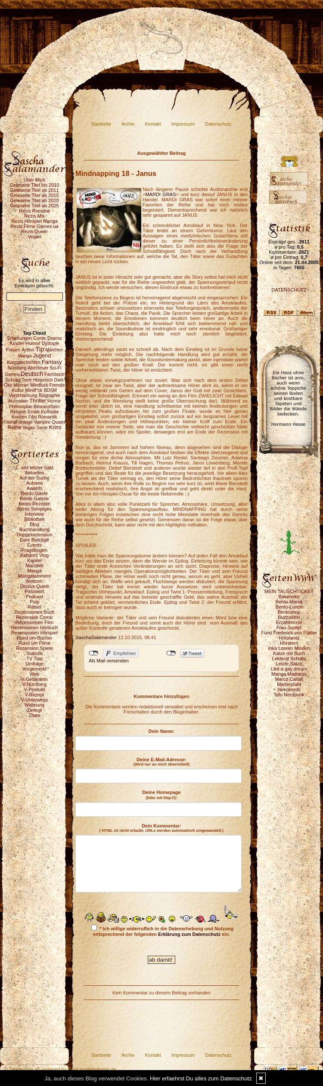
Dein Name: (162, 731)
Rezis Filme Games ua (34, 226)
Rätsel (34, 606)
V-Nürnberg (34, 684)
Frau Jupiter (289, 627)
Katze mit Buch (289, 653)
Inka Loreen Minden (289, 648)
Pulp (34, 601)
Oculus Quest (34, 586)
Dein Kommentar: (161, 828)
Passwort (34, 591)
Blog (34, 524)
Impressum (183, 123)
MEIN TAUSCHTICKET (289, 591)
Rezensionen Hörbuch (34, 627)
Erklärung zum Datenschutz (189, 934)
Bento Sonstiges (34, 508)
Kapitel (34, 560)
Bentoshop (289, 612)
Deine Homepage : (161, 795)
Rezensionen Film (34, 622)
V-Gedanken (34, 679)
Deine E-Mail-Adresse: (162, 761)
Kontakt (153, 123)
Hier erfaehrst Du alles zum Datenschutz (201, 1078)
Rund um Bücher (35, 637)
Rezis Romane (34, 210)
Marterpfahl (289, 684)
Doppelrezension (35, 534)
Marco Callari (289, 679)
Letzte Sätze (289, 663)
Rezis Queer (34, 231)
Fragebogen (34, 550)
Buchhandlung (34, 529)
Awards (34, 488)
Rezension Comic (34, 617)
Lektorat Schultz (289, 658)
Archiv (128, 123)
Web (34, 674)
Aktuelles (34, 472)
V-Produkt (34, 689)
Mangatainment (34, 575)
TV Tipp (34, 658)
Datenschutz (218, 123)
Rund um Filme (35, 643)
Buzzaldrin (289, 617)
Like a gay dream (289, 668)
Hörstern (289, 643)
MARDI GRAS (160, 194)
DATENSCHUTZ (288, 289)
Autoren (34, 483)
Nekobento (288, 689)
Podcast (34, 596)
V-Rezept (34, 694)
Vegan (34, 236)
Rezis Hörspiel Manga (34, 221)
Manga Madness (288, 674)
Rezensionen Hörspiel (34, 632)
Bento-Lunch (289, 606)
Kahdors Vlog (34, 555)
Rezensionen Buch (34, 612)
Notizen (34, 581)
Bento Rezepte (34, 503)
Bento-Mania (289, 601)
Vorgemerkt (34, 668)
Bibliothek (34, 519)
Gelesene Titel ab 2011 (34, 190)
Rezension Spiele (34, 648)
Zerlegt (34, 710)
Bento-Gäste (34, 493)
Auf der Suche (34, 477)
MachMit (34, 565)
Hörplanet (289, 637)
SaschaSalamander (96, 637)
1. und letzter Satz (35, 467)
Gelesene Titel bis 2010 (34, 185)
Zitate (34, 715)
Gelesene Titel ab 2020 (34, 200)
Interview (34, 514)
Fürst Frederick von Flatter (289, 632)
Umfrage (34, 663)
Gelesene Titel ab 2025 (34, 205)
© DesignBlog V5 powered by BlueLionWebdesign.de (60, 1069)
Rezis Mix (34, 215)
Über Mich (34, 179)
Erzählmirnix (289, 622)
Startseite (101, 123)
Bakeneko (289, 596)
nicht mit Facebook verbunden (94, 653)
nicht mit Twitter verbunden (171, 653)
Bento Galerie (34, 498)
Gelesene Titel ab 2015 (34, 195)
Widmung (34, 705)
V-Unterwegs (34, 699)
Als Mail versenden (109, 660)
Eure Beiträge (34, 539)
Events (34, 545)
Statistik (34, 653)
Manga (34, 570)
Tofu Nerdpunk (288, 694)
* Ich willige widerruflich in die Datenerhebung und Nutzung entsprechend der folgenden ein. (162, 931)
